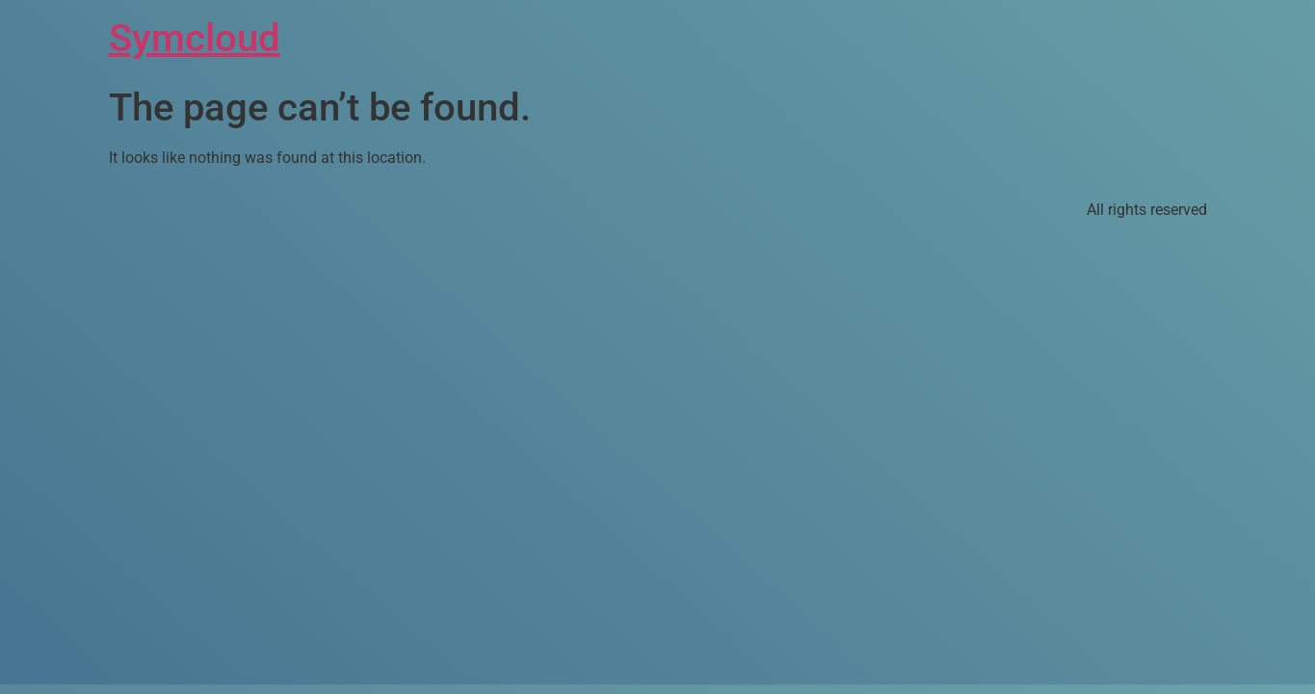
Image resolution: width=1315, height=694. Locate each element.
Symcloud (194, 38)
